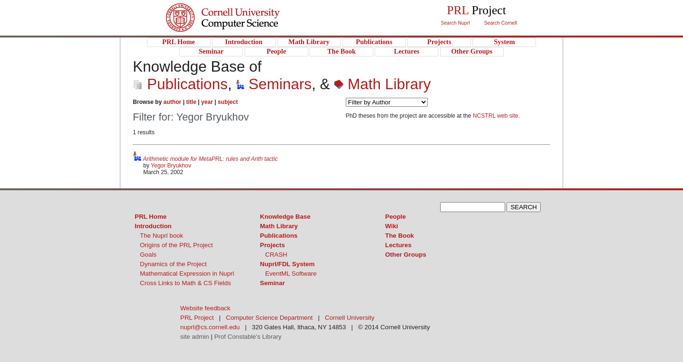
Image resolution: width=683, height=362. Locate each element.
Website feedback (205, 308)
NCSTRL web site (495, 115)
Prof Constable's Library (248, 336)
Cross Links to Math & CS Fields (185, 283)
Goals (148, 254)
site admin (194, 336)
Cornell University (242, 9)
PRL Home (150, 216)
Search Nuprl (455, 23)
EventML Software (290, 273)
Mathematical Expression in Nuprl (187, 273)
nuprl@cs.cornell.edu (210, 327)
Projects (272, 245)
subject (228, 102)
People (395, 216)
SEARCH (523, 207)
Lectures (398, 245)
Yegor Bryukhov (171, 165)
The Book (399, 235)
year (207, 102)
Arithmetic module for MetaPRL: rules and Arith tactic (210, 159)
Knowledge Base (285, 216)
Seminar (272, 283)
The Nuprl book (161, 235)
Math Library (382, 84)
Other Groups (405, 254)
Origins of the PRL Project (176, 245)
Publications (180, 84)
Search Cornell (500, 23)
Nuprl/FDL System (287, 264)
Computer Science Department (269, 317)
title (191, 102)
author (173, 102)
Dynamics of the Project (173, 264)
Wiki (391, 226)
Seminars (274, 84)
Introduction (153, 226)
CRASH (276, 254)
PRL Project (242, 27)
